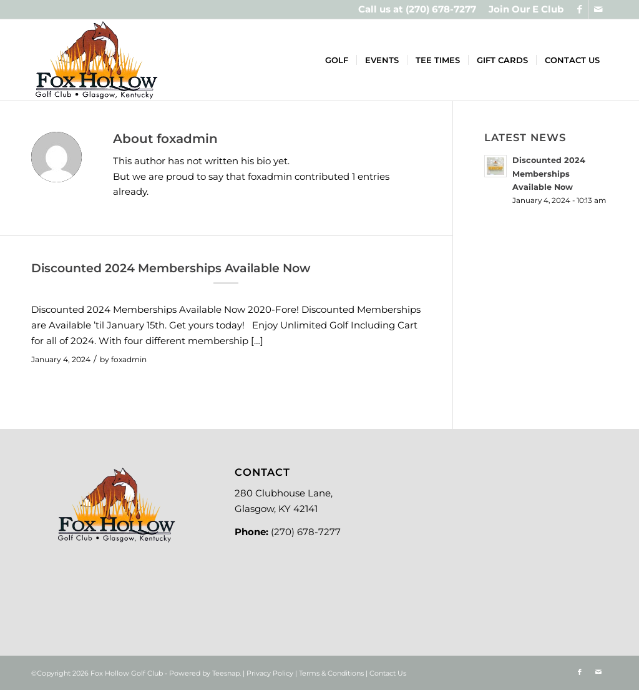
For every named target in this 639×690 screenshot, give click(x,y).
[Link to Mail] (598, 9)
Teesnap (226, 673)
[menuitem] (522, 9)
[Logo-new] (96, 60)
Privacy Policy (269, 673)
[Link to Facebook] (579, 9)
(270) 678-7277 (441, 9)
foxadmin (129, 359)
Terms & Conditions (331, 673)
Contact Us (387, 673)
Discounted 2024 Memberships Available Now (170, 268)
